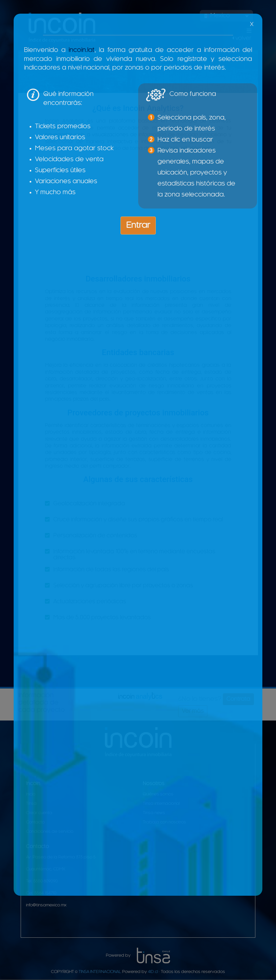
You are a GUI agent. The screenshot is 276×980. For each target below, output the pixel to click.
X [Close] (251, 24)
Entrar (138, 226)
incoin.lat (82, 50)
